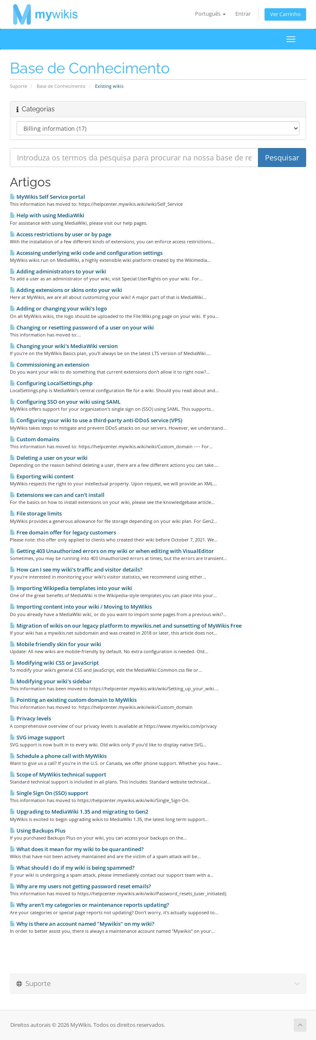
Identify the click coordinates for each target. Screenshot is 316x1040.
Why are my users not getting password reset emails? (80, 886)
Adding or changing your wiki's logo (58, 308)
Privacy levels (30, 718)
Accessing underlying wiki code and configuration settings (86, 252)
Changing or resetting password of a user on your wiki (82, 327)
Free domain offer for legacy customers (63, 532)
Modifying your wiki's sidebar (51, 681)
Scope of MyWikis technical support (58, 774)
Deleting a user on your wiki (49, 457)
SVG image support (37, 737)
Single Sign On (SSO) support (49, 793)
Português (210, 13)
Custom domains (34, 439)
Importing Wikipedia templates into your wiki (71, 588)
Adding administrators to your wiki (58, 271)
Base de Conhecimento (61, 86)
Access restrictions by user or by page (60, 234)
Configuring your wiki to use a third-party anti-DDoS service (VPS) (96, 420)
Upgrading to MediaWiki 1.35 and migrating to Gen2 (79, 811)
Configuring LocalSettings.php (51, 383)
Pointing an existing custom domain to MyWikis (73, 700)
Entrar (243, 13)
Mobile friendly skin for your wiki (55, 644)
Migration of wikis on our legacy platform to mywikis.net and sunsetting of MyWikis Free (126, 625)
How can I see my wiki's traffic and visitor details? (76, 569)
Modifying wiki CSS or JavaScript (54, 662)
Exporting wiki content (42, 476)
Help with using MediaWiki (47, 215)
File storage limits (36, 513)
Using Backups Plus (37, 830)
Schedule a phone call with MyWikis (58, 756)
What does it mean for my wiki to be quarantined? (77, 849)
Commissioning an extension (49, 364)
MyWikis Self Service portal (47, 196)
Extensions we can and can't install (57, 495)
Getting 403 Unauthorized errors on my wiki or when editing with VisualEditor (112, 551)
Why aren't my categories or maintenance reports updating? (89, 904)
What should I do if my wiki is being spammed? (72, 867)
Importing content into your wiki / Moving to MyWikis (81, 606)
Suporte (18, 86)
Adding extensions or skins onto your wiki (66, 290)
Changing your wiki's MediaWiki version (64, 346)
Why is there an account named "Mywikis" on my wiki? (82, 923)
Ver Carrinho (285, 14)
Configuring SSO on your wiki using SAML (65, 401)
